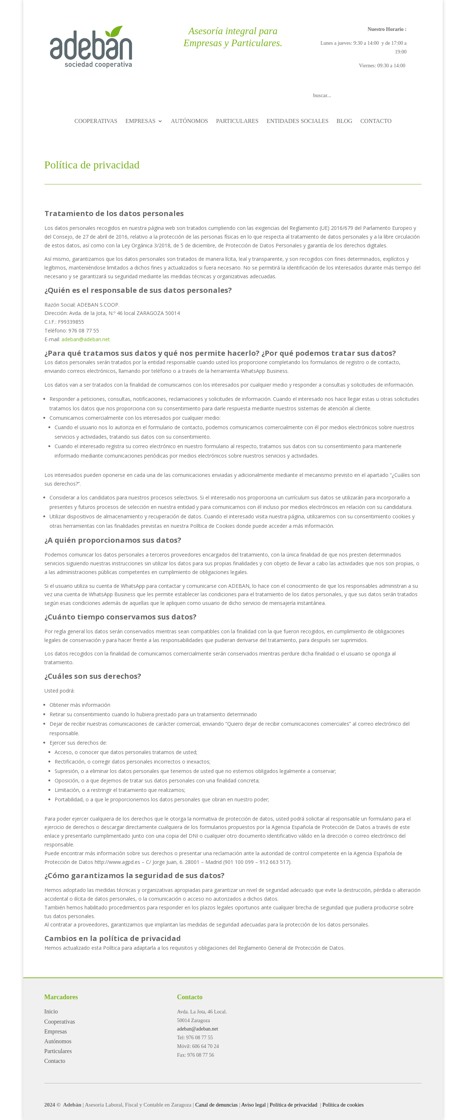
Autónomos (58, 1041)
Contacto (55, 1061)
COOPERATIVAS (96, 121)
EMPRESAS (140, 121)
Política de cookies (343, 1105)
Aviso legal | (254, 1105)
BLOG (344, 121)
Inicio (51, 1011)
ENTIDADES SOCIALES (297, 121)
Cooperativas (59, 1022)
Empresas (55, 1031)
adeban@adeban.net (86, 339)
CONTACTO (376, 121)
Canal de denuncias (216, 1105)
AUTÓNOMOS (189, 121)
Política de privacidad (294, 1105)
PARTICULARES (237, 121)
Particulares (58, 1051)
